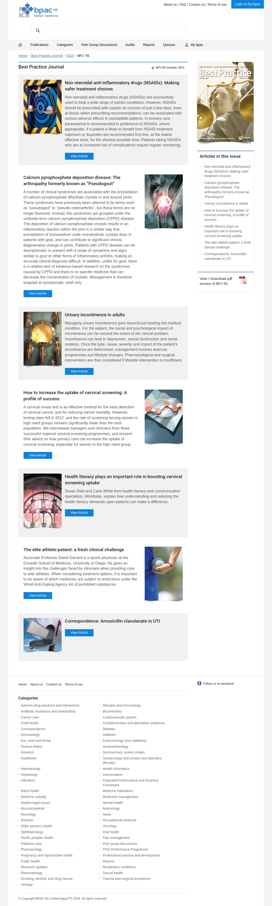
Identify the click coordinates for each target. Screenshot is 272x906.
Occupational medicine (120, 820)
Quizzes (169, 45)
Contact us (197, 4)
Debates (109, 729)
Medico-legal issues (35, 803)
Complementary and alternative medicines (134, 723)
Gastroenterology (115, 746)
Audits (130, 45)
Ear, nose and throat (36, 741)
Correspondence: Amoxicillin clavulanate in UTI (112, 621)
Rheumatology (31, 873)
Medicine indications (118, 791)
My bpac (197, 45)
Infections (28, 780)
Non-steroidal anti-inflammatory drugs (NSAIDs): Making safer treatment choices (227, 171)
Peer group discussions (120, 844)
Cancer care (30, 717)
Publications (39, 45)
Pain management (116, 838)
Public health (30, 861)
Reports (149, 45)
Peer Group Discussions (99, 45)
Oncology (110, 826)
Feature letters (31, 746)
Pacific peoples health (37, 838)
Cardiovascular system (120, 717)
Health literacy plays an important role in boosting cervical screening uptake (223, 231)
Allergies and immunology (122, 705)
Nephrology (111, 808)
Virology (27, 884)
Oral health (111, 832)
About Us (36, 684)
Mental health (113, 803)
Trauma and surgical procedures (127, 879)
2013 (70, 56)
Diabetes (109, 735)
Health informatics (116, 769)
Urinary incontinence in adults (95, 314)
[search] (108, 30)
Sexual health (113, 873)
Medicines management (120, 797)
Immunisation (113, 775)
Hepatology (29, 775)
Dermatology (30, 735)
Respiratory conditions (119, 867)
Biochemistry (112, 711)
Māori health (30, 791)
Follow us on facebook (218, 683)
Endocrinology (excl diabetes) (125, 741)
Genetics (27, 752)
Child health (29, 723)
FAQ (182, 4)
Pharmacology (31, 849)
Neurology (28, 814)
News (107, 814)
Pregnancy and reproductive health (46, 855)
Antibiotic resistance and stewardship (48, 711)
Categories (65, 45)
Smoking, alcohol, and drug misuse (47, 879)
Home (22, 56)
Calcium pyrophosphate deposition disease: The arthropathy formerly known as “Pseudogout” (226, 190)
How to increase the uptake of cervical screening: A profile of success (226, 215)
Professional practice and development (131, 855)
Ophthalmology (32, 832)
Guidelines (28, 758)
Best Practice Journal (47, 56)
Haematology (30, 769)
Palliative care (31, 844)
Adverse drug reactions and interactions (50, 705)
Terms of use (217, 4)
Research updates (34, 867)
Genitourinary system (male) (124, 752)
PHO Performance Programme (125, 849)
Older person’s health (36, 826)
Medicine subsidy (33, 797)
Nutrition (27, 820)
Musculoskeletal (33, 808)
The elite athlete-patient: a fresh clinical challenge (74, 549)
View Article (79, 156)
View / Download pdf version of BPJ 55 (216, 281)
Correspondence (33, 729)
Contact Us (53, 684)
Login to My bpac (247, 4)
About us (170, 4)
